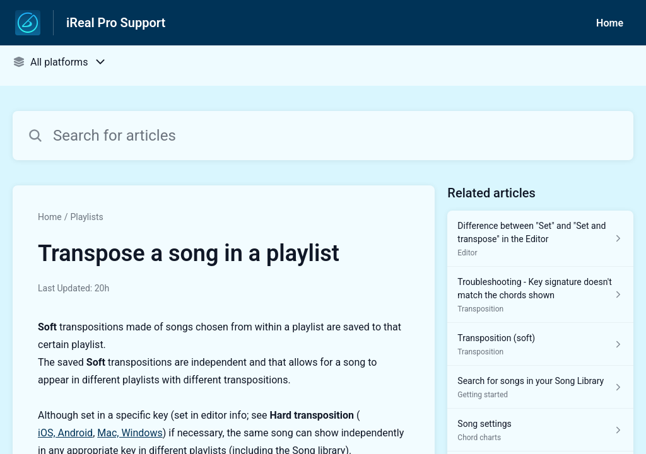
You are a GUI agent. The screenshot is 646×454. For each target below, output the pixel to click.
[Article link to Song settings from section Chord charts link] (540, 430)
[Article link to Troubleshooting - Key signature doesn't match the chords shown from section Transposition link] (540, 295)
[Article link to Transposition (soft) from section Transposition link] (540, 344)
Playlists (86, 217)
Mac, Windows (130, 433)
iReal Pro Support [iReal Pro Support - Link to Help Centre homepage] (115, 22)
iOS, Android (65, 433)
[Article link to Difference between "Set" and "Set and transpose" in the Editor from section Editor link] (540, 239)
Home (609, 23)
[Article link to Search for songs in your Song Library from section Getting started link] (540, 387)
